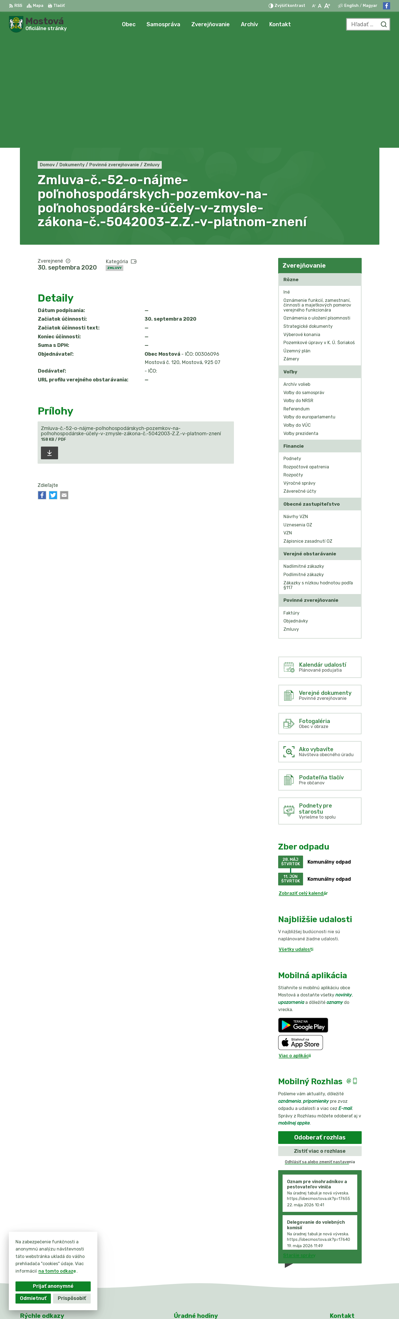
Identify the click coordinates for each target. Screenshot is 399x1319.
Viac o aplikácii (295, 945)
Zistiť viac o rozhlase (320, 1040)
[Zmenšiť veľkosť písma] (314, 6)
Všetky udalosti (296, 838)
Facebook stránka (350, 1274)
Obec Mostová (287, 1304)
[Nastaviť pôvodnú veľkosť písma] (320, 6)
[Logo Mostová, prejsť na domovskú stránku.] (38, 24)
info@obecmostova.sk (354, 1267)
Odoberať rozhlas (320, 1027)
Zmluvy (114, 157)
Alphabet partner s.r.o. (206, 1304)
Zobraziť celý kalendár (303, 782)
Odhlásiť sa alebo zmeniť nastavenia (320, 1051)
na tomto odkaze (57, 1271)
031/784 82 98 (346, 1261)
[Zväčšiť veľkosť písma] (327, 6)
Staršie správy (299, 1144)
